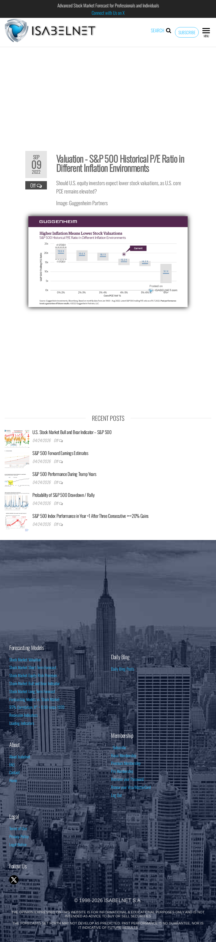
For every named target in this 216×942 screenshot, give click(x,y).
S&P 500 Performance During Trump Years (64, 473)
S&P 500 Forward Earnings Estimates (60, 452)
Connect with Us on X (108, 12)
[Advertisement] (108, 95)
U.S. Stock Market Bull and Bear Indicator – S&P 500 (72, 431)
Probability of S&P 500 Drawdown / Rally (63, 494)
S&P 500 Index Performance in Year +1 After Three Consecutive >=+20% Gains (90, 515)
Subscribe (186, 32)
